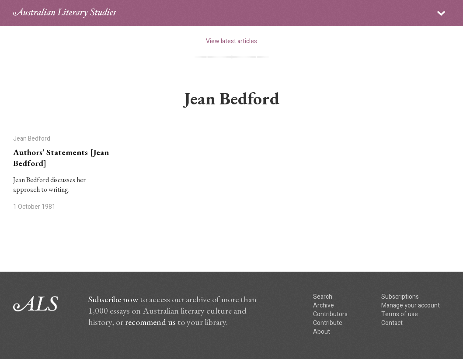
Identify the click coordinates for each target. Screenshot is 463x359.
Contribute (327, 323)
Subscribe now (113, 299)
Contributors (330, 314)
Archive (323, 305)
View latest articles (231, 41)
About (321, 331)
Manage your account (410, 305)
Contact (392, 323)
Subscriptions (400, 296)
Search (322, 296)
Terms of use (399, 314)
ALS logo (64, 13)
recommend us (150, 322)
